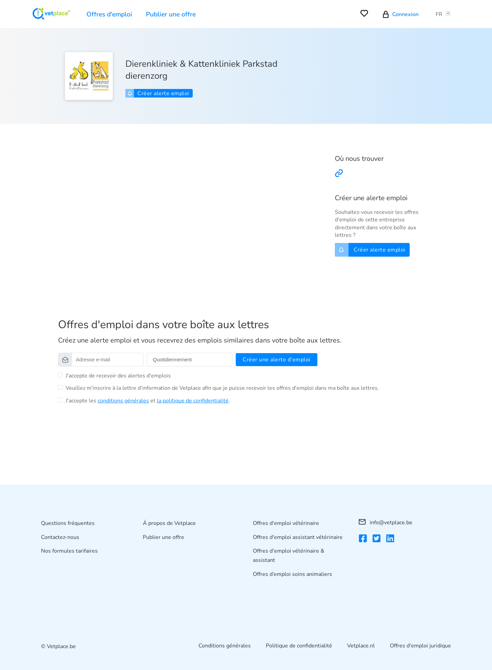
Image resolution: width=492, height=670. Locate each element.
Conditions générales (225, 645)
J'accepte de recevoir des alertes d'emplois (118, 375)
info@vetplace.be (385, 522)
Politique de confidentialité (299, 645)
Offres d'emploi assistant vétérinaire (298, 537)
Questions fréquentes (68, 523)
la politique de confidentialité (193, 400)
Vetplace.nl (361, 645)
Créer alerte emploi (158, 93)
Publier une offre (171, 14)
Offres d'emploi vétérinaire (286, 523)
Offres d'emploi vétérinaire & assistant (288, 555)
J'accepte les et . (148, 400)
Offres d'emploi (109, 14)
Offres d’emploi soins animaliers (292, 574)
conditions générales (123, 400)
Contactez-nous (60, 537)
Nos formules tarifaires (69, 551)
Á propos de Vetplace (169, 523)
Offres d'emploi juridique (420, 645)
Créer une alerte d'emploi (277, 359)
